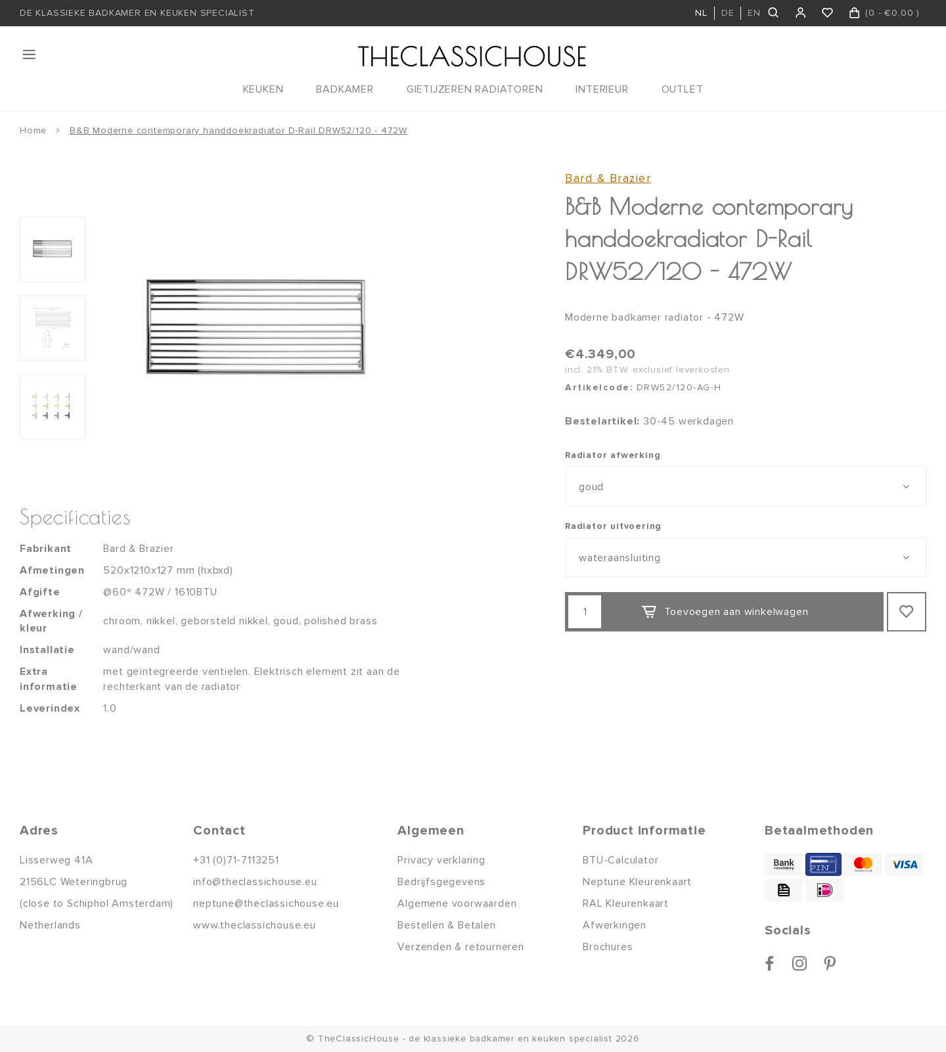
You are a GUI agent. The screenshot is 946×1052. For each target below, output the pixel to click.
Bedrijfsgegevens (441, 881)
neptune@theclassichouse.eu (266, 903)
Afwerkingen (614, 925)
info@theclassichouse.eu (255, 881)
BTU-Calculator (620, 860)
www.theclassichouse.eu (254, 925)
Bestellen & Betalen (446, 925)
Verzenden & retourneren (460, 946)
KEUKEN (263, 89)
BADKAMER (344, 89)
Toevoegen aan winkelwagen (725, 612)
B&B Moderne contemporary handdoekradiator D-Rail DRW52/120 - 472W (238, 130)
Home (33, 130)
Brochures (608, 946)
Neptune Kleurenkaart (637, 881)
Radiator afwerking (612, 455)
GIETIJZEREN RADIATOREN (475, 89)
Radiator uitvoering (613, 526)
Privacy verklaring (441, 860)
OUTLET (683, 89)
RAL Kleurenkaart (626, 903)
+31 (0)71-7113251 (236, 860)
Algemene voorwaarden (456, 903)
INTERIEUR (601, 89)
